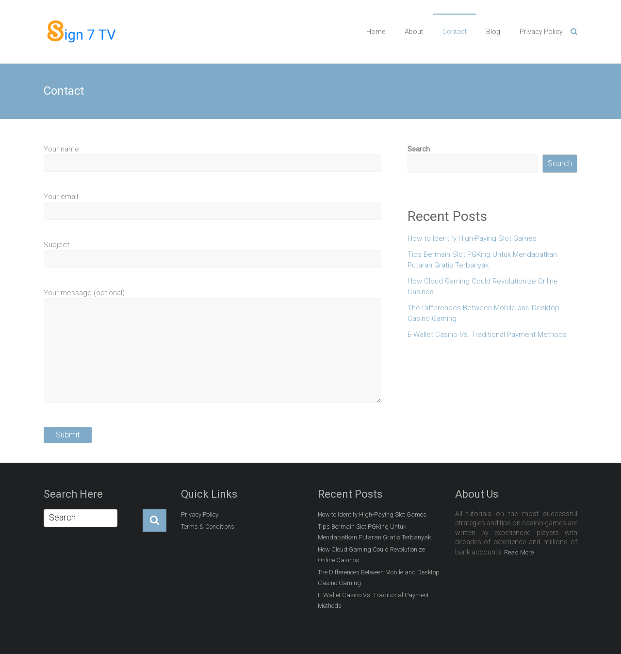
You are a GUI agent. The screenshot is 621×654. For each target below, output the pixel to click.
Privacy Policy (541, 31)
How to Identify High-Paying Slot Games (472, 238)
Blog (493, 31)
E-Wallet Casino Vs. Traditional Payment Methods (487, 334)
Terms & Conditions (207, 526)
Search (419, 149)
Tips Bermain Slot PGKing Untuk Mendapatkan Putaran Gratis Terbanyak (482, 260)
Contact (454, 31)
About (414, 31)
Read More (519, 552)
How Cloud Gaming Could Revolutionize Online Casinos (483, 287)
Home (375, 31)
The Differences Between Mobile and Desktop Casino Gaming (483, 313)
